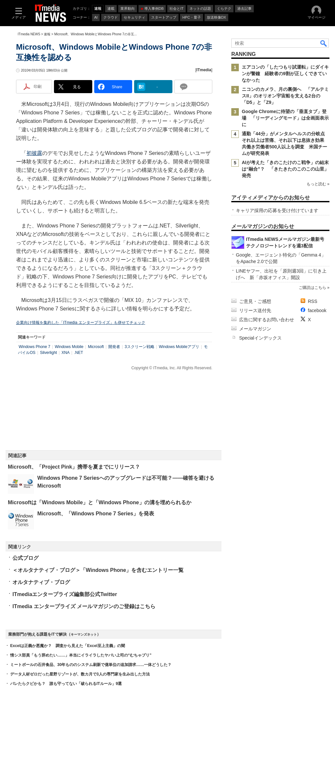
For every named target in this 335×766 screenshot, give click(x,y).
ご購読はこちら (312, 287)
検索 (324, 43)
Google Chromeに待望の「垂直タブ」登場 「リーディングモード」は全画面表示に (285, 118)
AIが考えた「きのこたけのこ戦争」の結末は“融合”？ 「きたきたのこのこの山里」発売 (285, 169)
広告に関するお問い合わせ (266, 319)
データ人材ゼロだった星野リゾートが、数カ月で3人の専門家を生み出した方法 (80, 674)
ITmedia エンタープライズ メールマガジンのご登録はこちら (83, 606)
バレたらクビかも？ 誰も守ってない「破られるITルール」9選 (66, 683)
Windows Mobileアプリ (179, 346)
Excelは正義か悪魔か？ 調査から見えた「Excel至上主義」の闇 (67, 645)
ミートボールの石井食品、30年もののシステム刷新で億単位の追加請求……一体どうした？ (90, 664)
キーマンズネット (84, 634)
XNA (66, 352)
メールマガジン (255, 328)
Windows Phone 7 (34, 346)
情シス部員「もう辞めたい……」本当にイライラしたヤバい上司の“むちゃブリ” (80, 655)
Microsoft (96, 346)
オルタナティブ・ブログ (41, 582)
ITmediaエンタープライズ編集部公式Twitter (64, 594)
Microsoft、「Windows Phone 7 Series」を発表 (95, 513)
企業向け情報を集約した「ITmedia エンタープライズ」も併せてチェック (80, 322)
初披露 (34, 153)
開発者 (114, 346)
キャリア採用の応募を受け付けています (277, 210)
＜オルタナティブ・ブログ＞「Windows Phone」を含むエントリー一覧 (98, 570)
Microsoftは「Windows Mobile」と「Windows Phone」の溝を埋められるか (99, 502)
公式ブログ (25, 558)
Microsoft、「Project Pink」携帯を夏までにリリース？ (74, 467)
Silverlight (48, 352)
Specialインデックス (260, 338)
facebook (317, 310)
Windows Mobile (69, 346)
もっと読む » (318, 184)
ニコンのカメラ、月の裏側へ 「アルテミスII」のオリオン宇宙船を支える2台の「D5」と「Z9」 (285, 96)
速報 (47, 34)
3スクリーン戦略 (139, 346)
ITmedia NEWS (29, 34)
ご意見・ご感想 (255, 301)
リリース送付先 (255, 310)
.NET (78, 352)
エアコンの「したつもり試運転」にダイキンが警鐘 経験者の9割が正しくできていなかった (285, 73)
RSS (312, 301)
